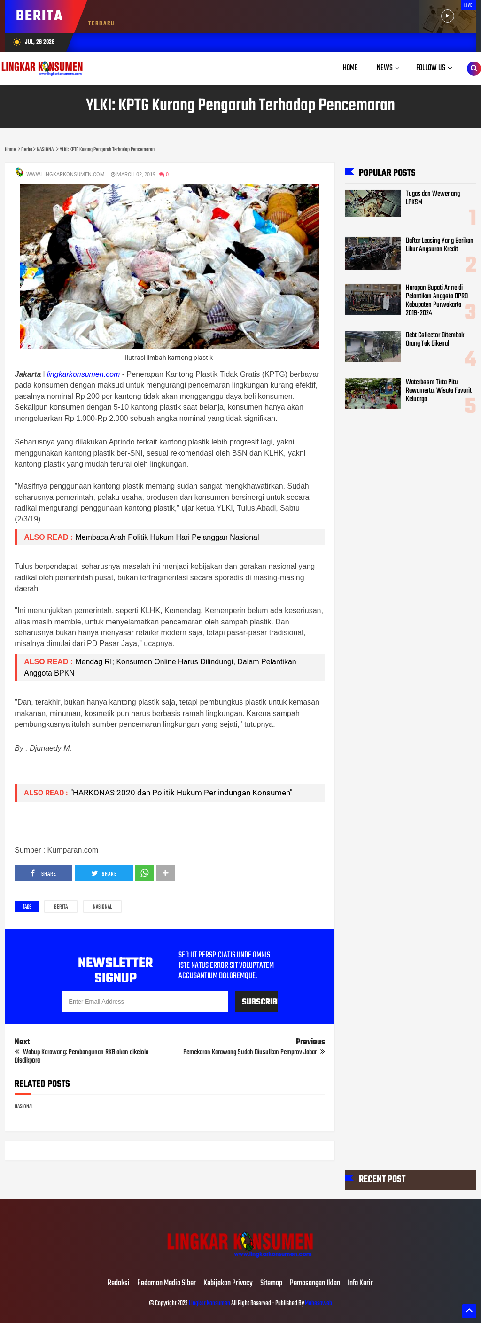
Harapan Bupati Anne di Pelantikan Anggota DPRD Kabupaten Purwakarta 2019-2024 (437, 300)
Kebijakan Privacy (228, 1283)
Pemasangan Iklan (315, 1283)
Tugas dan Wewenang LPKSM (433, 198)
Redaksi (119, 1283)
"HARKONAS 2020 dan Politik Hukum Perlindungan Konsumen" (181, 792)
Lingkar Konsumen (209, 1303)
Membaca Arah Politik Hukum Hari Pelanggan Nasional (167, 537)
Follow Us (430, 68)
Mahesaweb (318, 1303)
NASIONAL (102, 907)
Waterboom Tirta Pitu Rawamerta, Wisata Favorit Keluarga (439, 390)
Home (350, 68)
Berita (61, 907)
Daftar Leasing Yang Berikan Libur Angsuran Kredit (439, 245)
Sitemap (271, 1283)
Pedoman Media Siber (166, 1283)
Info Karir (360, 1283)
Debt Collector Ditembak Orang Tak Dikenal (435, 339)
